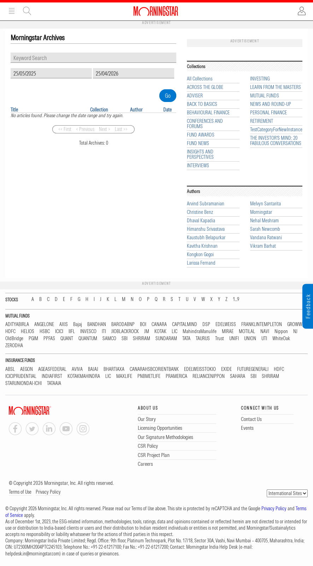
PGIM (33, 338)
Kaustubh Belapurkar (206, 237)
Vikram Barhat (263, 246)
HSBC (45, 331)
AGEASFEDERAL (52, 369)
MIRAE (228, 331)
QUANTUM (87, 338)
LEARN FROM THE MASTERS (275, 87)
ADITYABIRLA (17, 324)
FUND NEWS (198, 143)
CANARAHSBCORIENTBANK (154, 369)
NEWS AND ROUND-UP (270, 104)
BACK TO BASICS (202, 104)
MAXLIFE (124, 376)
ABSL (10, 369)
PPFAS (49, 338)
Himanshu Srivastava (206, 229)
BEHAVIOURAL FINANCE (208, 112)
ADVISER (195, 95)
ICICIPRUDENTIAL (20, 376)
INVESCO (88, 331)
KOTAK (160, 331)
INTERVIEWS (198, 165)
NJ (295, 331)
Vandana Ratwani (266, 237)
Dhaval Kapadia (201, 220)
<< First (64, 129)
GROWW (294, 324)
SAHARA (237, 376)
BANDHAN (96, 324)
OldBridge (14, 338)
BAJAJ (93, 369)
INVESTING (260, 79)
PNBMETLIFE (148, 376)
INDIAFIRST (52, 376)
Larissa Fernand (201, 263)
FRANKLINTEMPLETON (261, 324)
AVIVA (77, 369)
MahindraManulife (200, 331)
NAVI (264, 331)
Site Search (27, 11)
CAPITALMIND (184, 324)
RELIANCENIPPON (209, 376)
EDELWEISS (225, 324)
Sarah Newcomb (265, 229)
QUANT (66, 338)
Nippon (281, 331)
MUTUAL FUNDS (264, 95)
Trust (219, 338)
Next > (104, 129)
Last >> (121, 129)
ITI (104, 331)
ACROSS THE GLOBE (205, 87)
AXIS (63, 324)
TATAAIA (54, 383)
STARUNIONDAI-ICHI (23, 383)
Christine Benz (200, 212)
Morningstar (261, 212)
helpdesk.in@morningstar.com (32, 553)
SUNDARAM (166, 338)
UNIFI (234, 338)
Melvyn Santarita (265, 203)
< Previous (85, 129)
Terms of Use (20, 492)
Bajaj (77, 324)
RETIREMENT (261, 121)
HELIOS (27, 331)
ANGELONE (44, 324)
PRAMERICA (176, 376)
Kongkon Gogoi (200, 254)
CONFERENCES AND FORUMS (205, 124)
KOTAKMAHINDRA (83, 376)
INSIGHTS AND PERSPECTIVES (200, 154)
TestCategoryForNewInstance (276, 129)
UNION (250, 338)
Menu (11, 11)
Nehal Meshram (264, 220)
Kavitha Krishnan (202, 246)
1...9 (236, 299)
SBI (125, 338)
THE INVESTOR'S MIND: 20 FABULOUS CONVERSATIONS (275, 141)
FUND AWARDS (200, 135)
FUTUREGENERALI (252, 369)
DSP (206, 324)
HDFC (10, 331)
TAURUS (203, 338)
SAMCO (109, 338)
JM (146, 331)
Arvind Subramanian (205, 203)
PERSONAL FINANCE (268, 112)
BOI (143, 324)
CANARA (159, 324)
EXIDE (226, 369)
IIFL (72, 331)
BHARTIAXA (114, 369)
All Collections (199, 79)
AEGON (26, 369)
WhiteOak (281, 338)
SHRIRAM (141, 338)
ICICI (59, 331)
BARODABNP (123, 324)
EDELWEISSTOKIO (200, 369)
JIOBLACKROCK (125, 331)
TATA (186, 338)
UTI (264, 338)
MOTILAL (247, 331)
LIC (174, 331)
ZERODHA (14, 345)
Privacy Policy (48, 492)
